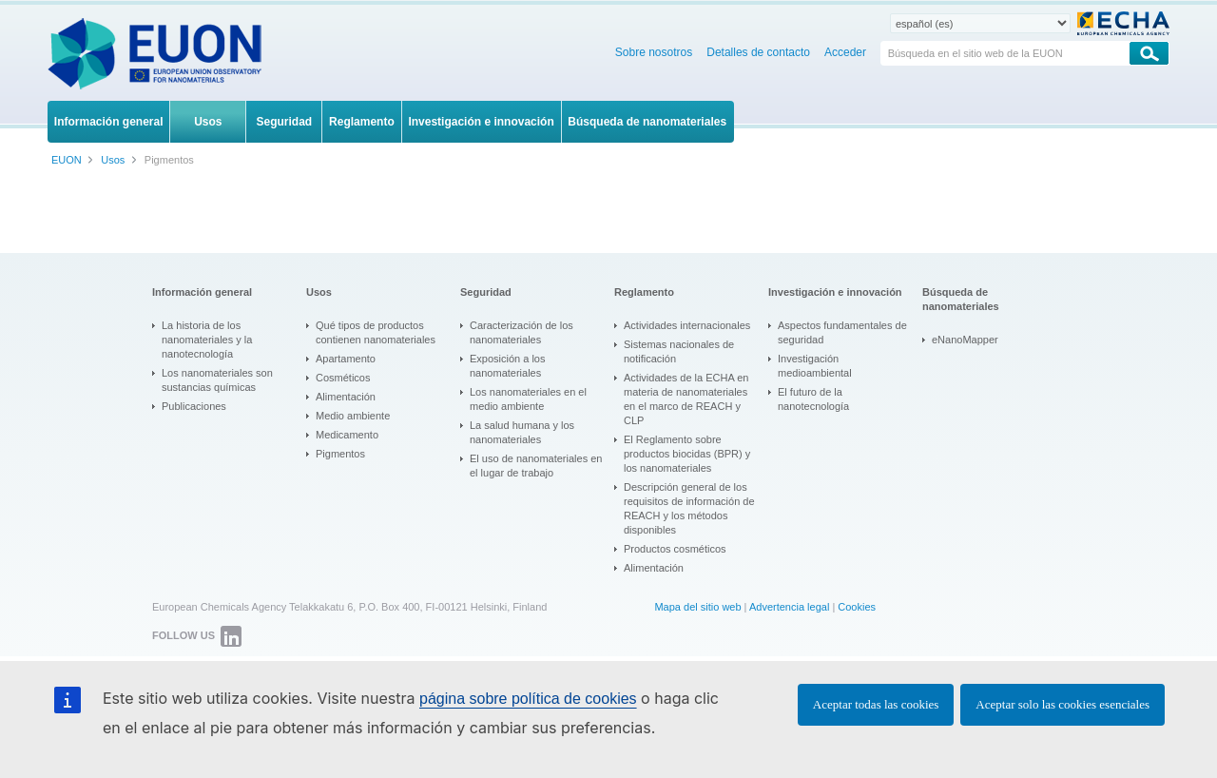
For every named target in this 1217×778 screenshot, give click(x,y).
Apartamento (346, 358)
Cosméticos (343, 377)
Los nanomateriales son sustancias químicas (217, 380)
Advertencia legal (789, 607)
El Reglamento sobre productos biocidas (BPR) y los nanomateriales (687, 454)
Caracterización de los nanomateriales (521, 332)
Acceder (845, 52)
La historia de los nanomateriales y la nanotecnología (207, 340)
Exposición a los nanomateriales (508, 366)
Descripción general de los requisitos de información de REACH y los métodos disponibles (689, 508)
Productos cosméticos (675, 548)
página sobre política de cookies (528, 698)
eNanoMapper (965, 339)
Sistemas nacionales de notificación (679, 351)
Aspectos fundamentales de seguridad (842, 332)
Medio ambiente (353, 415)
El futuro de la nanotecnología (813, 399)
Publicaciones (194, 406)
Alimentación (346, 396)
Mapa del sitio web (697, 607)
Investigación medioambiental (815, 366)
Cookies (857, 607)
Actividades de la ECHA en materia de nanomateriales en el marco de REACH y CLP (686, 399)
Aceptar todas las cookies (875, 704)
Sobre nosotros (653, 52)
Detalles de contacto (758, 52)
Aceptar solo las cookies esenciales (1062, 704)
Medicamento (347, 434)
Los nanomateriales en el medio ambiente (528, 399)
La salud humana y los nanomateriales (522, 432)
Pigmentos (340, 453)
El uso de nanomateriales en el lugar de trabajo (536, 465)
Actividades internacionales (687, 325)
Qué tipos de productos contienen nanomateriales (375, 332)
